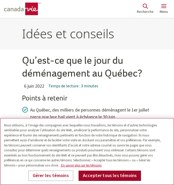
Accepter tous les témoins (110, 175)
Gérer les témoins (51, 175)
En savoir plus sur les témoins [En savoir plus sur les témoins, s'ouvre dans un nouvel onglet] (81, 165)
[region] (87, 151)
